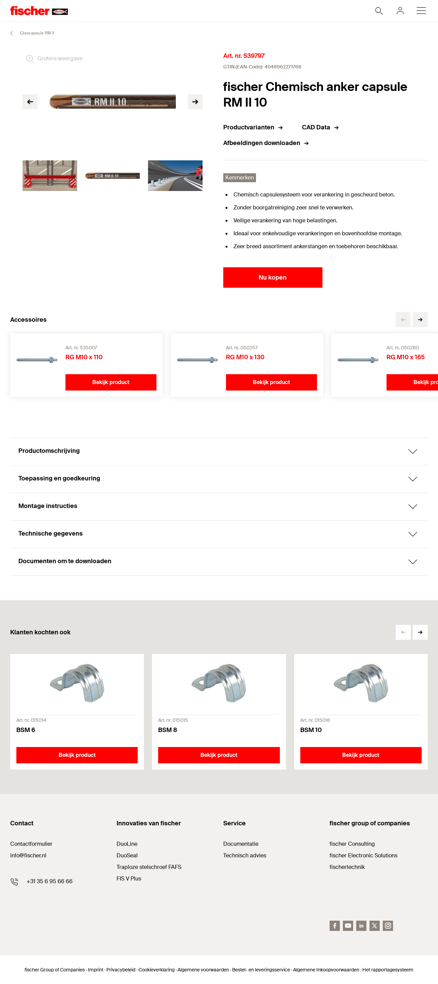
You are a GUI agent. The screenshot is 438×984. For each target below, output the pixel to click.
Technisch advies (244, 855)
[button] (420, 319)
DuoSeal (127, 855)
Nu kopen (273, 277)
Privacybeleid (120, 970)
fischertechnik (347, 867)
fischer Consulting (352, 843)
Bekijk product (111, 382)
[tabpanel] (49, 175)
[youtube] (348, 926)
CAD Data (320, 127)
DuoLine (127, 843)
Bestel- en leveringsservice (261, 970)
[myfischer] (400, 10)
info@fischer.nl (28, 855)
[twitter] (374, 926)
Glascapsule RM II (29, 33)
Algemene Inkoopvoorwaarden (326, 970)
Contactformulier (31, 843)
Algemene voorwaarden (203, 970)
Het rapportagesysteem (387, 970)
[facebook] (335, 926)
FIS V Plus (129, 878)
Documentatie (240, 843)
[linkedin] (361, 926)
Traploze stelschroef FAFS (149, 867)
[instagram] (388, 926)
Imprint (95, 970)
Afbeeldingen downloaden (266, 143)
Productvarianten (253, 127)
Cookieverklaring (156, 970)
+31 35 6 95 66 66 (50, 881)
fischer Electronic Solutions (363, 855)
